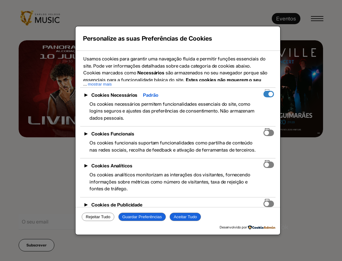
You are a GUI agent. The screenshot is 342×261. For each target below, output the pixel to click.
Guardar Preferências (142, 217)
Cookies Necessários (114, 95)
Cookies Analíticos (111, 166)
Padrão (150, 95)
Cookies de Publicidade (117, 205)
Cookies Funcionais (112, 134)
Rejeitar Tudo (98, 217)
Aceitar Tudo (185, 217)
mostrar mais (100, 84)
